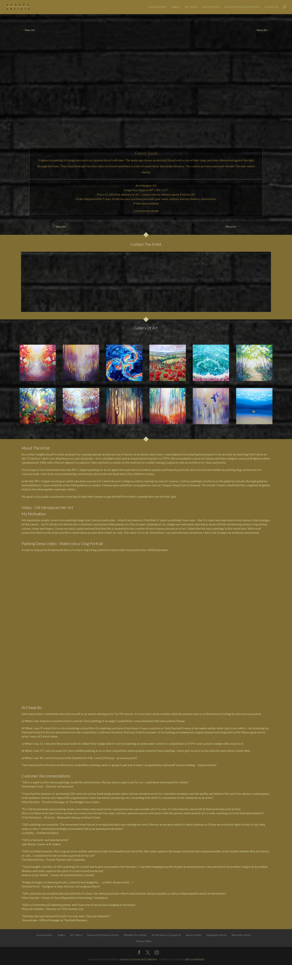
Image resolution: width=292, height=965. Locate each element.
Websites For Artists (135, 935)
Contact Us (271, 7)
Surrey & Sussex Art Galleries (138, 959)
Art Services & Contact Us (166, 935)
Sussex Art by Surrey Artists (242, 7)
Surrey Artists (211, 7)
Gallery (175, 7)
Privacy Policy (144, 941)
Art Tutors (191, 7)
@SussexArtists (195, 959)
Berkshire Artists (241, 935)
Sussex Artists (157, 7)
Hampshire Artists (216, 935)
